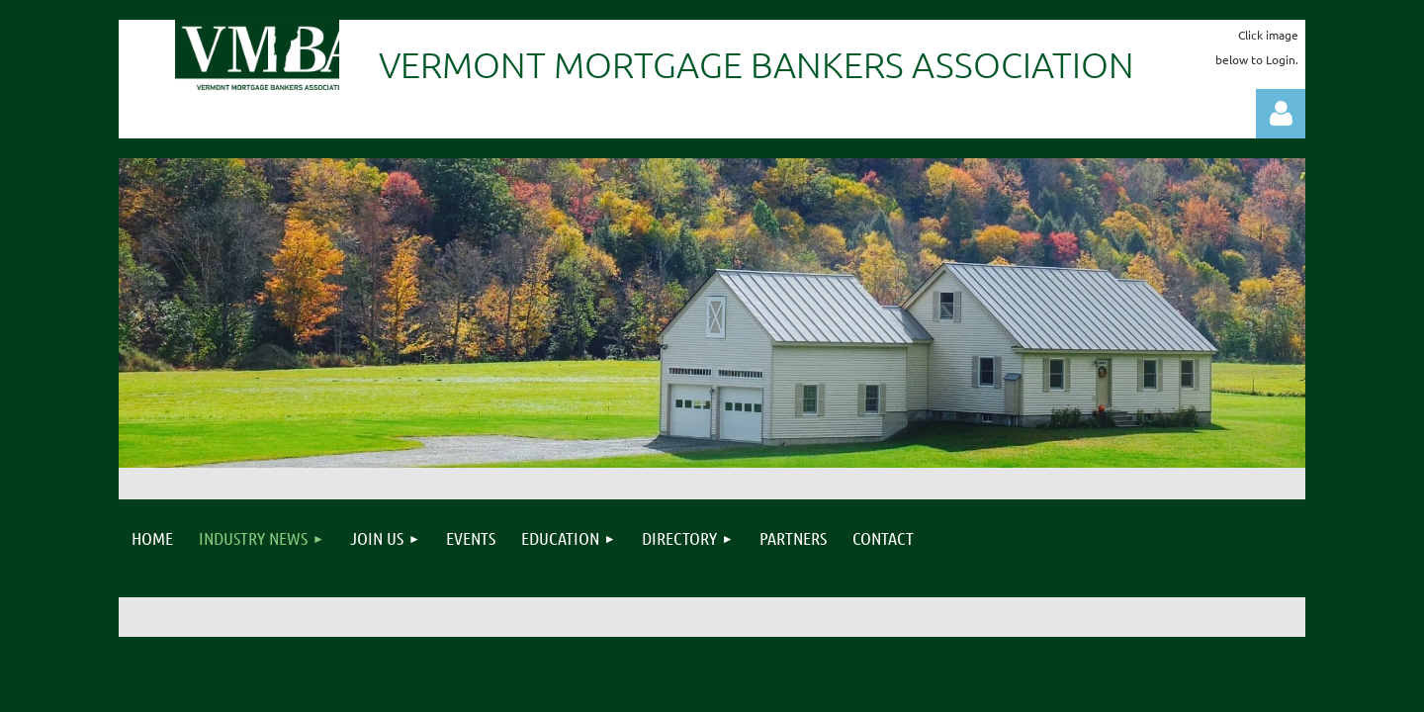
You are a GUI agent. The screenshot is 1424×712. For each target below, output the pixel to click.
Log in (1280, 113)
